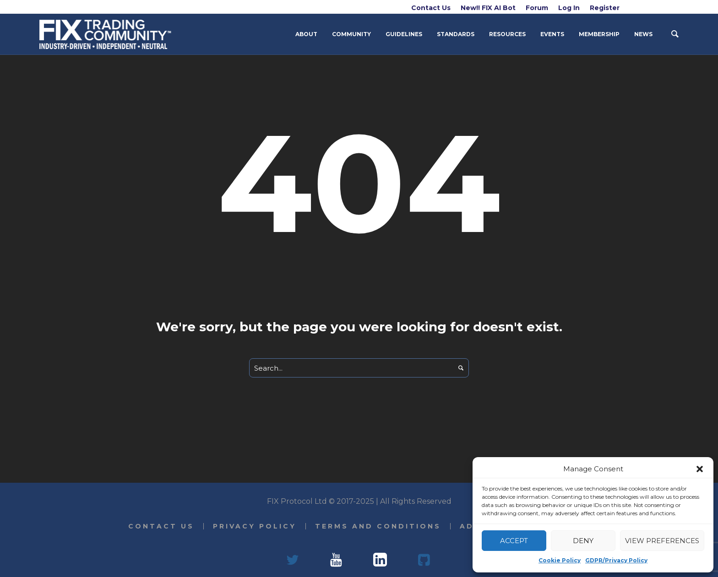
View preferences (662, 540)
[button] (699, 469)
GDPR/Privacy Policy (616, 560)
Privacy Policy (254, 526)
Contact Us (161, 526)
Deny (583, 540)
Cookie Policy (559, 560)
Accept (514, 540)
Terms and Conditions (378, 526)
